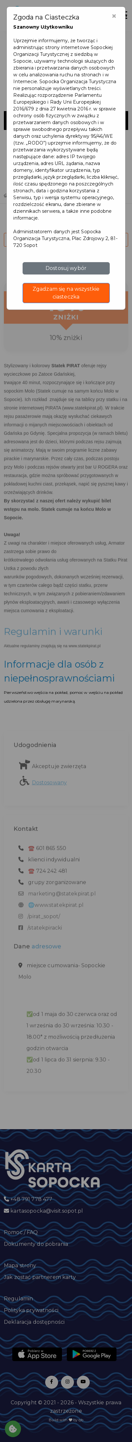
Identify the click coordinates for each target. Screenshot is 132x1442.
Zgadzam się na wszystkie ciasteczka (66, 293)
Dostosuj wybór (66, 268)
